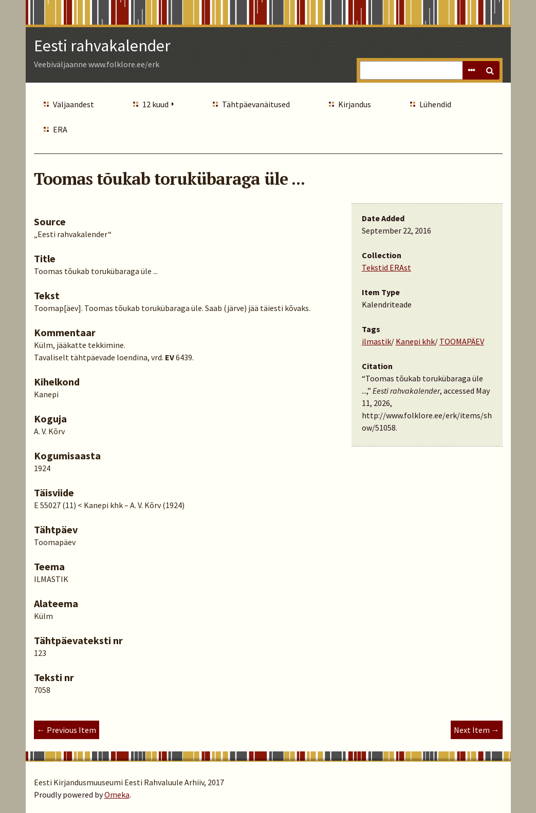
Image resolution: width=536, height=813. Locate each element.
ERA (60, 129)
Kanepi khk (415, 341)
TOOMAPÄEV (461, 341)
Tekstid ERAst (386, 267)
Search (490, 70)
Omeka (117, 794)
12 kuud (155, 104)
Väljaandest (73, 104)
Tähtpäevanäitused (256, 104)
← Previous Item (66, 730)
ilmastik (376, 341)
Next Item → (477, 730)
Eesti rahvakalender (102, 45)
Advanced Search (472, 70)
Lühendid (435, 104)
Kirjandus (354, 104)
